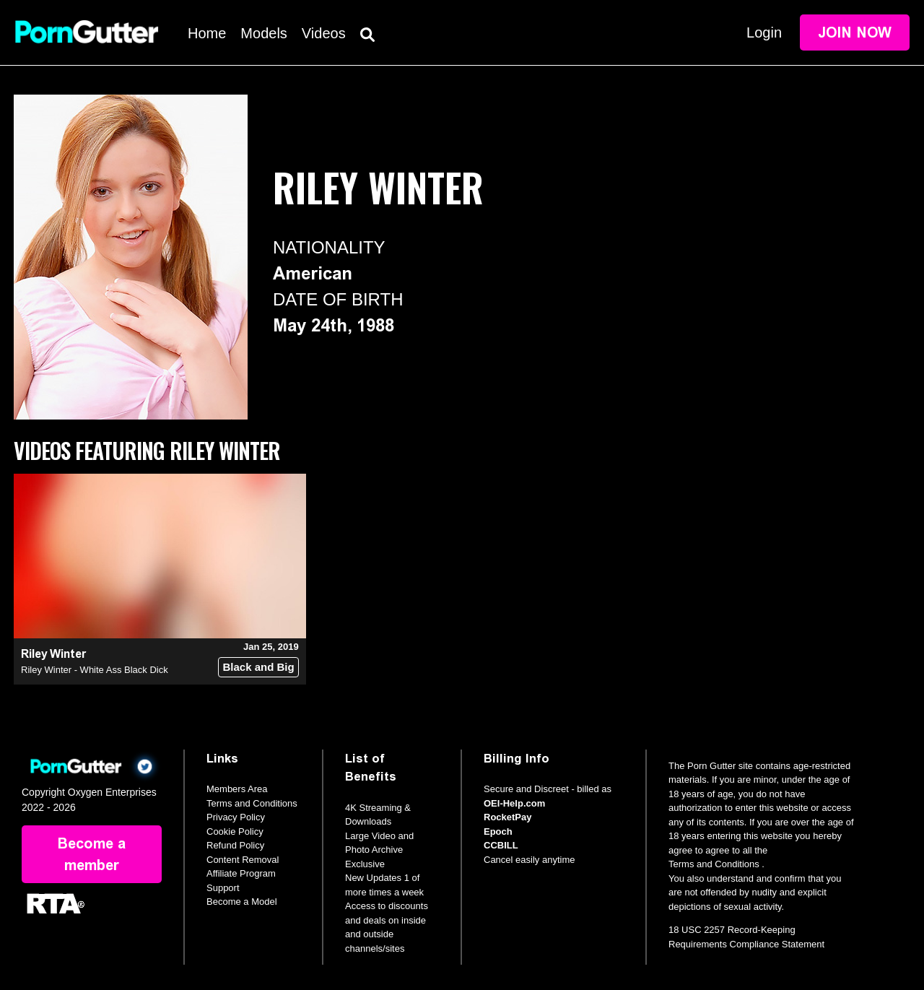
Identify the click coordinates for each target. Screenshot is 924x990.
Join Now (855, 32)
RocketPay (507, 817)
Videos (324, 33)
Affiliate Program (241, 873)
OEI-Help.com (514, 803)
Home (207, 33)
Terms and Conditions (251, 803)
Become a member (92, 854)
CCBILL (501, 845)
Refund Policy (235, 845)
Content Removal (242, 859)
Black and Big (258, 667)
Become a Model (241, 901)
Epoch (498, 831)
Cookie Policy (234, 831)
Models (263, 33)
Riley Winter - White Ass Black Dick (94, 669)
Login (764, 32)
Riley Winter (53, 654)
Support (223, 887)
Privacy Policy (235, 817)
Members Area (237, 788)
